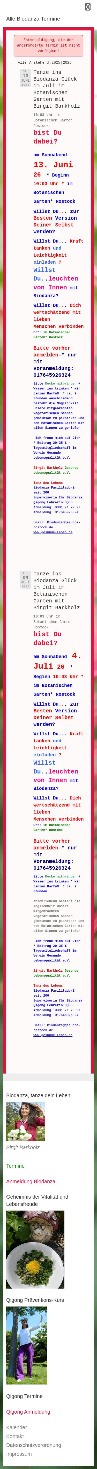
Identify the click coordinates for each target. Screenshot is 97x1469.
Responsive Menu (88, 7)
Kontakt (15, 1436)
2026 (67, 63)
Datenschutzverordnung (33, 1445)
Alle (22, 63)
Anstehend (39, 63)
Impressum (19, 1454)
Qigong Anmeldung (28, 1412)
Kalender (16, 1427)
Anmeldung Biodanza (30, 1181)
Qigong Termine (24, 1396)
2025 (55, 63)
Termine (15, 1166)
